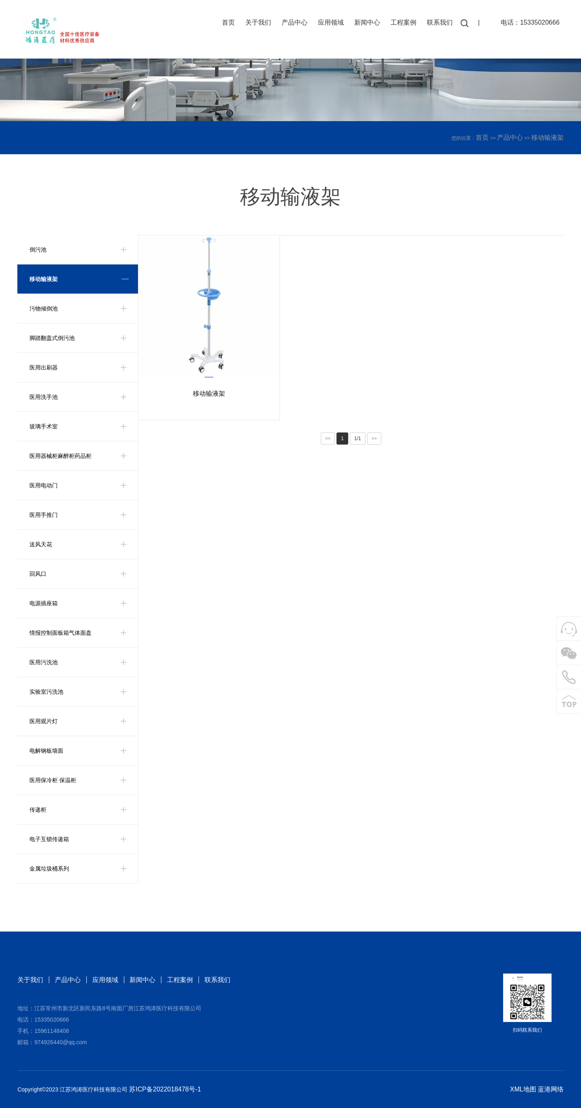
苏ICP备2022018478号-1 (165, 1089)
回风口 (37, 574)
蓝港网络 (551, 1089)
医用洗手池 (43, 397)
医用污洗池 (43, 662)
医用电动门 (43, 485)
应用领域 (330, 23)
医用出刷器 (43, 367)
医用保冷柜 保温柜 (52, 780)
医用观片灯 (43, 721)
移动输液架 (547, 137)
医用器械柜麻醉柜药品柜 (60, 456)
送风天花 (40, 544)
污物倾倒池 (43, 308)
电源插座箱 (43, 603)
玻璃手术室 (43, 426)
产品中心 (293, 23)
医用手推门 (43, 515)
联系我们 (438, 23)
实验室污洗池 (46, 691)
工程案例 (402, 23)
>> (374, 438)
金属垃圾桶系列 (49, 868)
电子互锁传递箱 (49, 839)
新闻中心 (366, 23)
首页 (227, 23)
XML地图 (523, 1089)
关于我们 (257, 23)
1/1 (357, 438)
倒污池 (37, 249)
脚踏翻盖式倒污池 (52, 338)
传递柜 (37, 809)
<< (328, 438)
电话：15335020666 (528, 23)
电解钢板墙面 (46, 750)
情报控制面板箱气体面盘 (60, 633)
